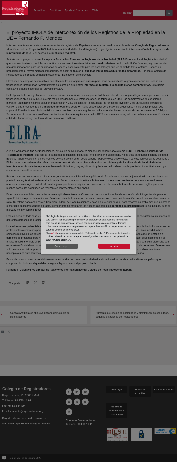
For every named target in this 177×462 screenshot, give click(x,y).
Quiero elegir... (61, 246)
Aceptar (114, 246)
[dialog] (88, 231)
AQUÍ (54, 233)
